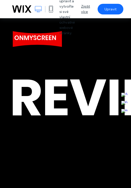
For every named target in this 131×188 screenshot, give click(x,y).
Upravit (110, 9)
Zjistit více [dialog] (85, 9)
